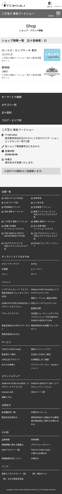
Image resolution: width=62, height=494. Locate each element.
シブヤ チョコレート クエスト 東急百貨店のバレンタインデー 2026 (16, 293)
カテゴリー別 (9, 104)
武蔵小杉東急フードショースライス (14, 227)
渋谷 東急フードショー (14, 211)
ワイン (5, 274)
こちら (31, 146)
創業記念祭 (36, 308)
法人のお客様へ (9, 365)
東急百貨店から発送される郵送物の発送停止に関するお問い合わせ (45, 421)
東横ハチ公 (7, 397)
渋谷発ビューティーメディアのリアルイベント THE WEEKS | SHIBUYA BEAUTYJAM (45, 317)
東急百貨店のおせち (11, 334)
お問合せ (35, 458)
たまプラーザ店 (11, 203)
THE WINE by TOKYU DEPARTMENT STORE (14, 234)
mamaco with (7, 392)
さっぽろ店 (38, 203)
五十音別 (7, 112)
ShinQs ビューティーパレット (46, 244)
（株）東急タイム (39, 474)
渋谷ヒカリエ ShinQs (13, 198)
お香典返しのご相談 (40, 359)
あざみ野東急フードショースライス (43, 227)
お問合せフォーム (39, 412)
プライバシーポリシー (41, 445)
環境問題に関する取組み (12, 445)
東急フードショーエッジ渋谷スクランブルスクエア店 (45, 214)
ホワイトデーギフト (11, 264)
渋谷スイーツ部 (38, 392)
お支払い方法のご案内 (41, 354)
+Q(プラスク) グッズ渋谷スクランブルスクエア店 (16, 246)
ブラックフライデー (11, 313)
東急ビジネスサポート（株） (14, 474)
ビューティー (37, 269)
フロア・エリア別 (11, 120)
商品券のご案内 (9, 354)
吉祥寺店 (37, 198)
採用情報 (35, 439)
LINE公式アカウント (11, 359)
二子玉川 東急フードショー (18, 13)
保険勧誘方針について (11, 458)
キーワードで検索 (11, 97)
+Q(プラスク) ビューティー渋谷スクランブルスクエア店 (46, 236)
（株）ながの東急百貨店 (12, 479)
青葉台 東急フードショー (45, 221)
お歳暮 (5, 269)
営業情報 (51, 16)
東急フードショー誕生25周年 (44, 298)
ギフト (34, 274)
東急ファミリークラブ (41, 349)
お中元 (34, 264)
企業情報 (6, 439)
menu (58, 16)
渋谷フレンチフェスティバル (44, 303)
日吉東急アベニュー (42, 207)
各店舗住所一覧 (9, 412)
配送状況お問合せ (10, 417)
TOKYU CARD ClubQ (11, 349)
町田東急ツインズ (12, 207)
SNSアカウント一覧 (11, 450)
